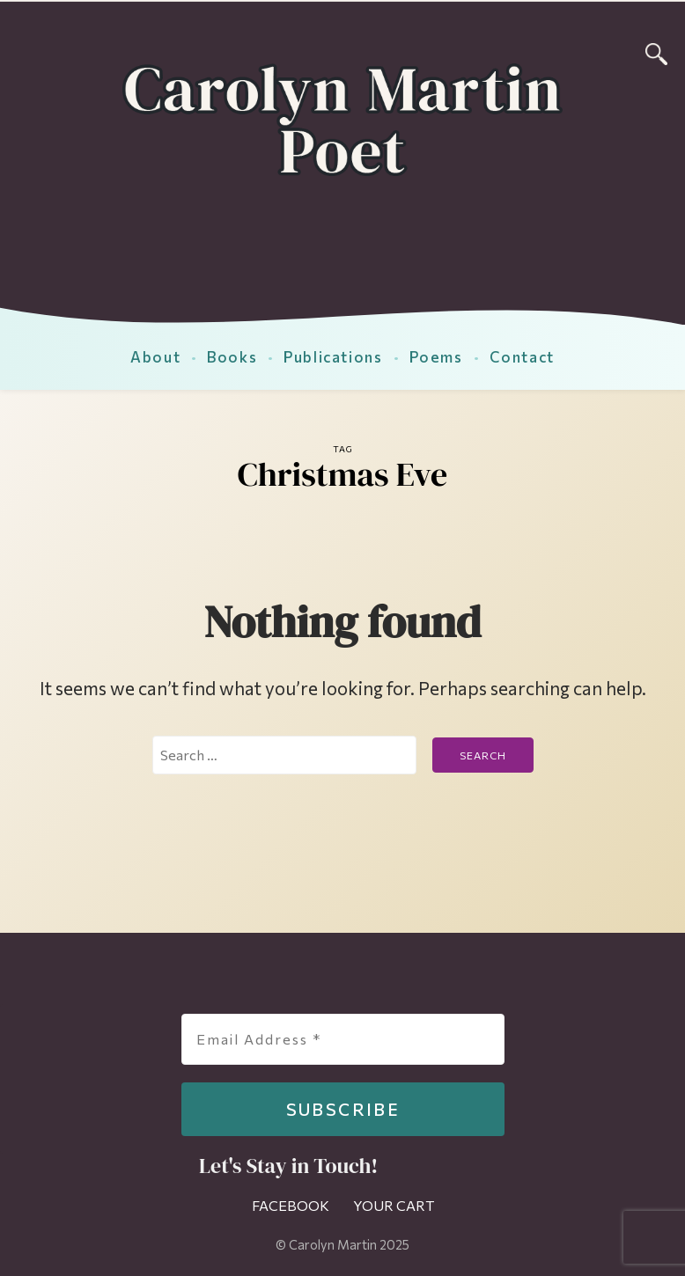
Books (232, 356)
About (155, 356)
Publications (333, 356)
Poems (436, 356)
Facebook (290, 1205)
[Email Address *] (343, 1039)
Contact (522, 356)
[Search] (656, 51)
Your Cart (393, 1205)
